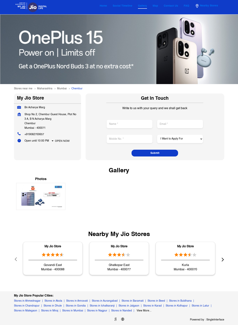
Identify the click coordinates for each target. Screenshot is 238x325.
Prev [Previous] (16, 259)
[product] (180, 139)
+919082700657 (34, 134)
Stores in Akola (53, 301)
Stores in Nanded (121, 310)
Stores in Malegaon (25, 310)
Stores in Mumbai (72, 310)
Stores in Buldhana (180, 301)
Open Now (62, 140)
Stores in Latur (200, 305)
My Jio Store (52, 246)
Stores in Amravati (77, 301)
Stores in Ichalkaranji (102, 305)
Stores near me (23, 88)
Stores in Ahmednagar (27, 301)
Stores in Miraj (49, 310)
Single (215, 319)
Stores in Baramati (133, 301)
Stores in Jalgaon (129, 305)
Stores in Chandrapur (27, 305)
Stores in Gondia (76, 305)
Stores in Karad (152, 305)
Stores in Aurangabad (105, 301)
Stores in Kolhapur (177, 305)
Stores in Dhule (53, 305)
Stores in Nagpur (97, 310)
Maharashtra (44, 88)
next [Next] (222, 259)
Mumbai (62, 88)
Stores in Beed (156, 301)
